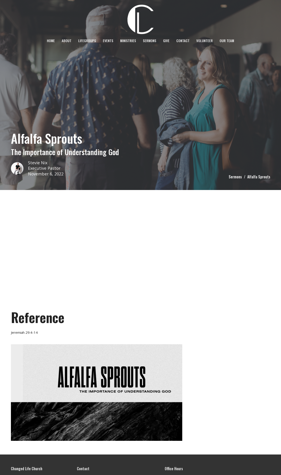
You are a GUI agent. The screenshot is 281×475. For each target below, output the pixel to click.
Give (166, 40)
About (66, 40)
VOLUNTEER (204, 40)
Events (108, 40)
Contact (183, 40)
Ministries (128, 40)
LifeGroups (87, 40)
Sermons (149, 40)
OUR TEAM (227, 40)
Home (51, 40)
